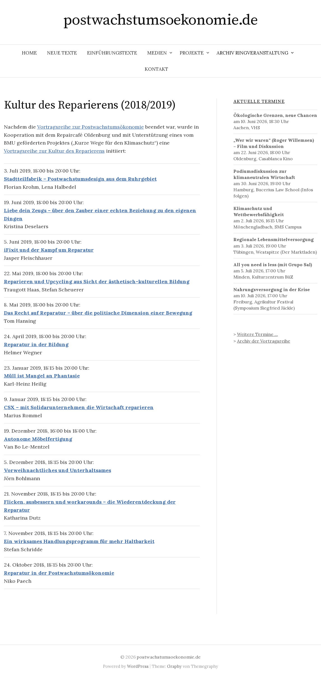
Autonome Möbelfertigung (38, 439)
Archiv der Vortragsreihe (263, 341)
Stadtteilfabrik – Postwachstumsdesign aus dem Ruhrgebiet (80, 179)
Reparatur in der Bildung (36, 344)
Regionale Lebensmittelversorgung (273, 239)
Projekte (192, 53)
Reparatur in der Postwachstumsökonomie (59, 573)
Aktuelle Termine (259, 101)
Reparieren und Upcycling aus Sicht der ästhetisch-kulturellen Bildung (96, 281)
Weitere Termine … (257, 334)
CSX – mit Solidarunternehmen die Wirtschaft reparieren (79, 407)
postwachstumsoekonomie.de (160, 20)
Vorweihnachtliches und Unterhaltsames (57, 470)
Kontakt (156, 69)
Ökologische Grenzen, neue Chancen (275, 115)
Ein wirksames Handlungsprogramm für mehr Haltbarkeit (79, 541)
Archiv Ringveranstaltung (252, 53)
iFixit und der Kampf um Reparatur (49, 250)
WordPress (138, 666)
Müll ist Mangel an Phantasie (42, 375)
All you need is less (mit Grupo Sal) (272, 264)
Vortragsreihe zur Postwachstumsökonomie (90, 127)
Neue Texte (62, 53)
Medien (157, 53)
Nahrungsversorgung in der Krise (271, 289)
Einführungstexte (112, 53)
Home (29, 53)
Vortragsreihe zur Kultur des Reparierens (54, 151)
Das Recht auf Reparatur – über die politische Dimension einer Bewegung (98, 313)
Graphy (174, 666)
